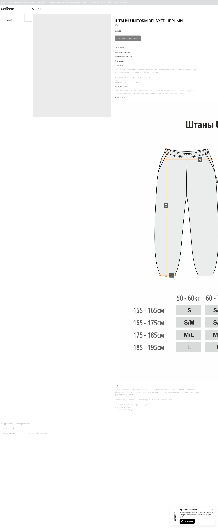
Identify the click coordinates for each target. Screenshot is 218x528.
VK (3, 429)
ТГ (14, 429)
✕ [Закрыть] (212, 510)
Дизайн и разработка (38, 433)
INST (8, 429)
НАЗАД (9, 20)
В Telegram (187, 521)
